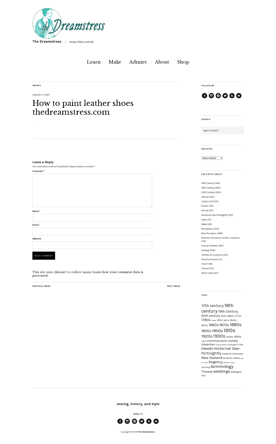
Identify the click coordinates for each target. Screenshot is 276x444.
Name (36, 211)
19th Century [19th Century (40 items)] (228, 311)
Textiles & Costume (211, 255)
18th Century (207, 183)
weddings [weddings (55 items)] (221, 371)
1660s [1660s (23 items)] (230, 315)
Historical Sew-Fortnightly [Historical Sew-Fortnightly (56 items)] (220, 351)
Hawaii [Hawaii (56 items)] (207, 348)
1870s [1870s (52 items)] (224, 325)
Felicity (204, 210)
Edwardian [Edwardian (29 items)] (208, 344)
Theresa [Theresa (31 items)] (206, 371)
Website (36, 238)
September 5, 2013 (40, 95)
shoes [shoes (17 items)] (226, 362)
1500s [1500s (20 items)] (224, 316)
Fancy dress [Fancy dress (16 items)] (221, 345)
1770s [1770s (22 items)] (238, 315)
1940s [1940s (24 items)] (229, 336)
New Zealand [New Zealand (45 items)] (211, 358)
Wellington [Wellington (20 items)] (236, 372)
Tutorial (205, 268)
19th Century (207, 187)
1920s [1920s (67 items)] (206, 336)
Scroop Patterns (209, 245)
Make (115, 62)
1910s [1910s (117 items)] (230, 330)
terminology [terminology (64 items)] (222, 366)
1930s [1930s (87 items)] (219, 336)
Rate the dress (208, 233)
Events (204, 206)
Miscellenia (207, 228)
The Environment (210, 259)
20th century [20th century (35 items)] (210, 316)
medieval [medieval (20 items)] (226, 353)
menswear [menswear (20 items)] (237, 353)
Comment (38, 171)
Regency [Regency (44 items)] (215, 362)
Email (36, 225)
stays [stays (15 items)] (232, 362)
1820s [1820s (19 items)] (226, 320)
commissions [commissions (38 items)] (217, 341)
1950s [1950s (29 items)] (237, 336)
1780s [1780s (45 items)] (206, 320)
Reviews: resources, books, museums (220, 237)
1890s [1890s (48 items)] (206, 331)
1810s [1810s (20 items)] (220, 320)
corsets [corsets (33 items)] (233, 341)
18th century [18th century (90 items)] (217, 308)
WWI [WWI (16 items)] (203, 376)
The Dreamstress (46, 41)
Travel (204, 264)
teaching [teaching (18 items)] (205, 367)
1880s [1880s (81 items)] (236, 324)
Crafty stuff (207, 201)
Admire (138, 62)
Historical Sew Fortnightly (214, 215)
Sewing (205, 250)
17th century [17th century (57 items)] (212, 305)
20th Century (208, 192)
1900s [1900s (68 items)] (217, 330)
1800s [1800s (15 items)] (213, 320)
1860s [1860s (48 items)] (214, 325)
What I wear (207, 273)
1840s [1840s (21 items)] (233, 320)
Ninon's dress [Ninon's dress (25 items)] (231, 358)
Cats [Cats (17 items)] (203, 341)
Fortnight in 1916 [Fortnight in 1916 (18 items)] (235, 344)
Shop (183, 62)
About (162, 62)
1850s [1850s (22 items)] (204, 325)
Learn (94, 62)
